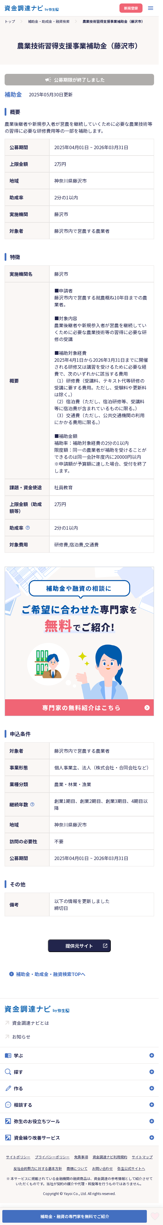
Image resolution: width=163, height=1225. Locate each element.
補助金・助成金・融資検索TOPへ (50, 974)
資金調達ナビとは (30, 1022)
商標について (77, 1168)
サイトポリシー (18, 1156)
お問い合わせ (102, 1168)
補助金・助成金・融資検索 (49, 21)
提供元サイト (79, 945)
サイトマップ (142, 1156)
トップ (10, 21)
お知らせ (21, 1036)
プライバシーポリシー (52, 1156)
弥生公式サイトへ (131, 1168)
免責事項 (81, 1156)
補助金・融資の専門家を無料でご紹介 (74, 1216)
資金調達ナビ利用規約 (110, 1156)
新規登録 (131, 7)
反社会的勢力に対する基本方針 (38, 1168)
